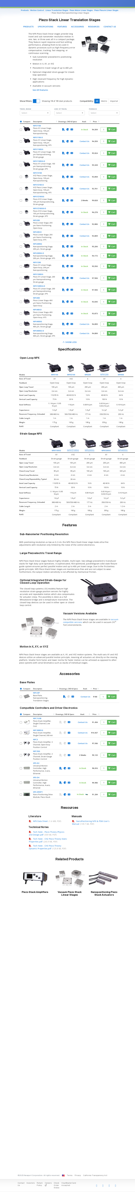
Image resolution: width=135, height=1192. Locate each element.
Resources (93, 26)
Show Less (70, 342)
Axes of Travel (60, 109)
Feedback (93, 109)
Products (28, 26)
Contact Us (110, 26)
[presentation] (67, 596)
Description (37, 121)
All (97, 101)
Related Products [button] (69, 859)
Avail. (84, 121)
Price (95, 121)
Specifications (45, 26)
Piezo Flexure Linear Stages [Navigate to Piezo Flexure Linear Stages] (106, 10)
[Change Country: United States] (63, 1175)
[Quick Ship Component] (86, 794)
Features (62, 26)
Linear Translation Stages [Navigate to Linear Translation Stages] (57, 10)
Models (22, 375)
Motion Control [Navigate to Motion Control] (37, 10)
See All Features (40, 90)
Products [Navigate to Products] (25, 10)
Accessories (77, 26)
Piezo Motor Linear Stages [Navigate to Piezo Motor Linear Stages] (81, 10)
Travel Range (25, 109)
